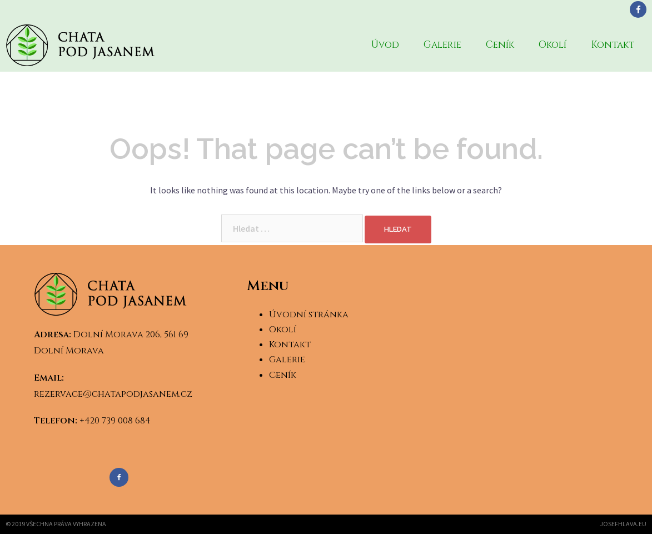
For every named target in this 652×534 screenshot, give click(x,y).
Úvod (385, 44)
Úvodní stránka (309, 314)
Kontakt (612, 44)
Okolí (552, 44)
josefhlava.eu (623, 524)
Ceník (500, 44)
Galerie (442, 44)
